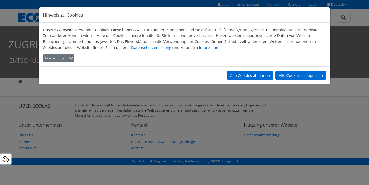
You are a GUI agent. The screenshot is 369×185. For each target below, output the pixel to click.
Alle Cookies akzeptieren (301, 75)
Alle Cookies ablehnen (250, 75)
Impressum (209, 47)
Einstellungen (55, 58)
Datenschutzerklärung (151, 47)
